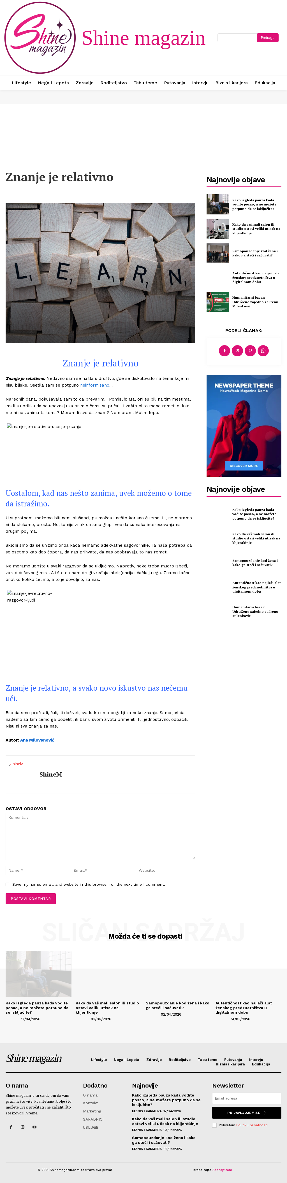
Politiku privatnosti (252, 1125)
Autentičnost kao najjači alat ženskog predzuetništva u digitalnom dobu (256, 277)
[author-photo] (13, 1018)
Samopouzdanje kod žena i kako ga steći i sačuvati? (255, 253)
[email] (246, 1098)
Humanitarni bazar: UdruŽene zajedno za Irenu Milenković (255, 301)
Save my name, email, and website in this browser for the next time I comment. (88, 884)
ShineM (51, 774)
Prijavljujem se (246, 1112)
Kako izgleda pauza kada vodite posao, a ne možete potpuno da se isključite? (254, 204)
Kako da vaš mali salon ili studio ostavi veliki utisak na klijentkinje (256, 228)
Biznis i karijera (147, 1111)
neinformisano (94, 385)
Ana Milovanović (37, 740)
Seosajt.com (222, 1170)
